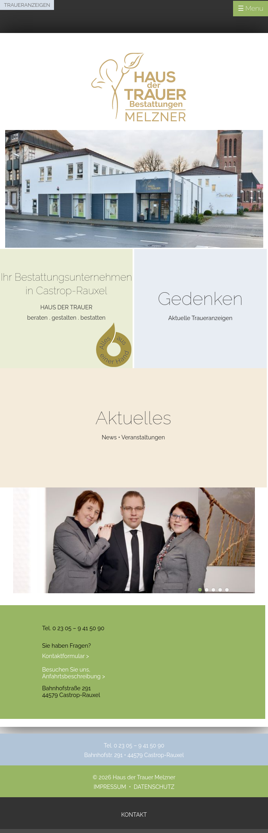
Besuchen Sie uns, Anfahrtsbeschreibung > (73, 673)
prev (5, 551)
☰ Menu (250, 8)
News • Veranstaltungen (133, 437)
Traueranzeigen (27, 5)
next (263, 551)
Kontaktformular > (65, 655)
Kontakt (134, 815)
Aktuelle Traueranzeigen (200, 318)
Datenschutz (154, 787)
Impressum (110, 787)
